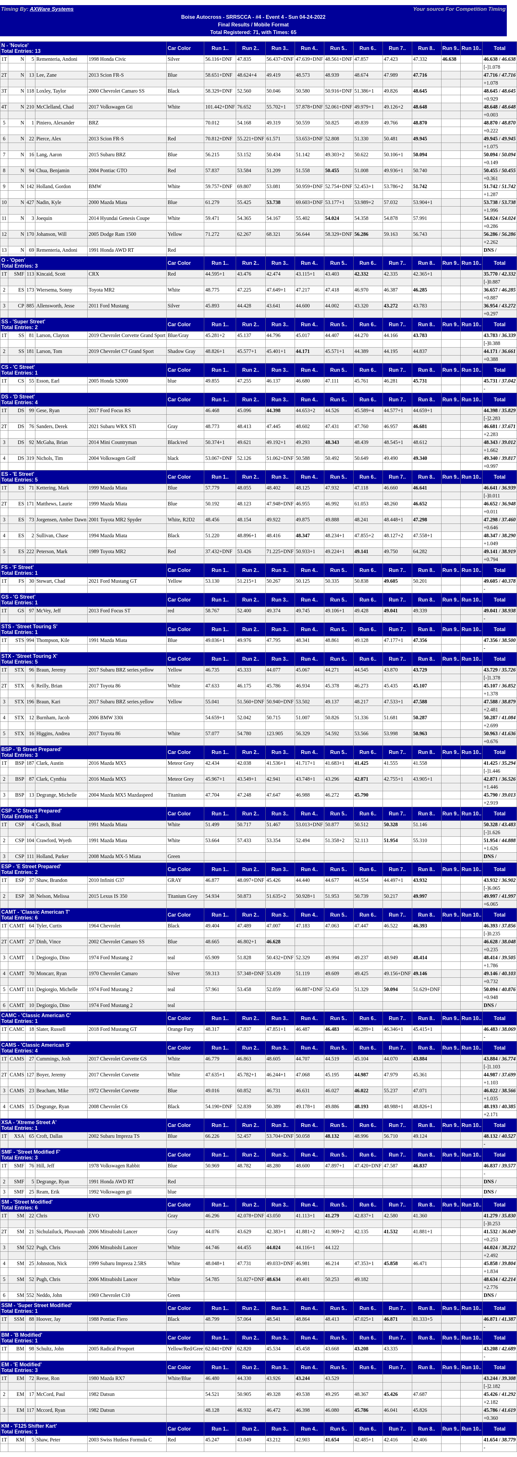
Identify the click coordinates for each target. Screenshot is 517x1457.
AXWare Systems (52, 9)
